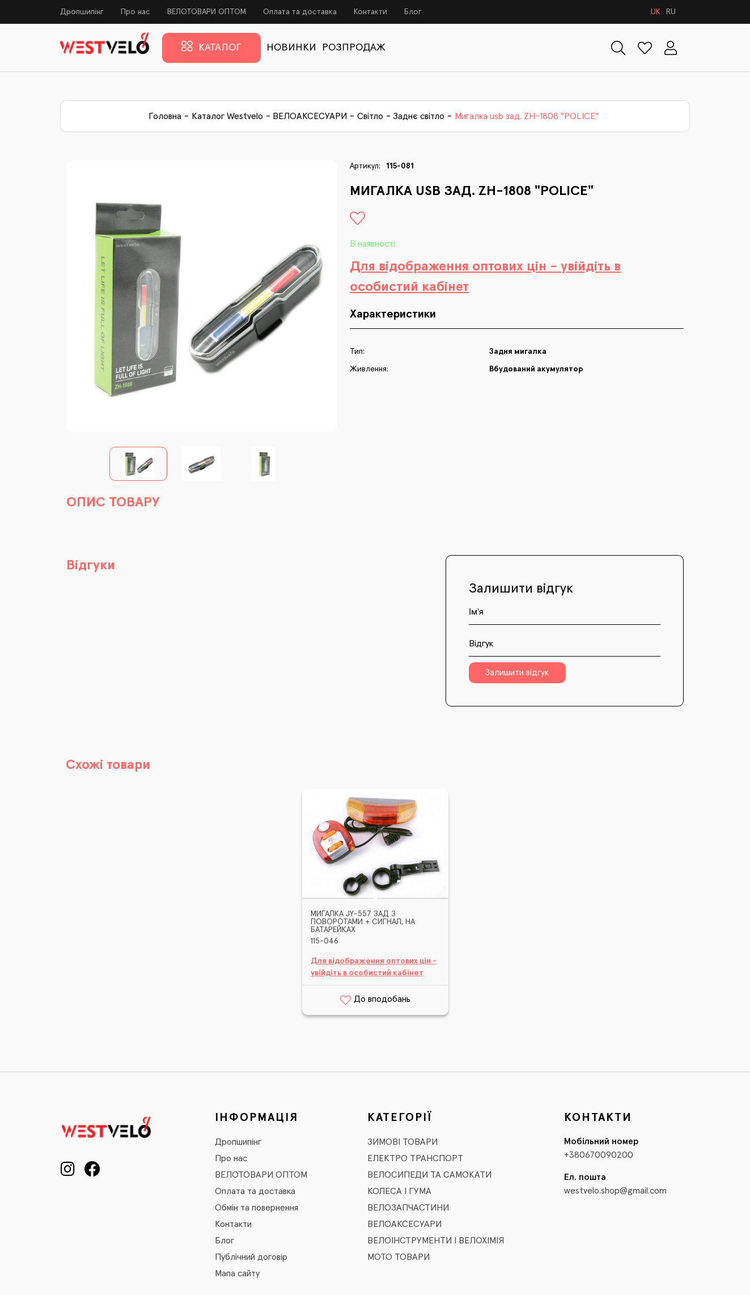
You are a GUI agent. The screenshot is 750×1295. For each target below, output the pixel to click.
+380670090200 (598, 1154)
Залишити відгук (517, 672)
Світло (370, 116)
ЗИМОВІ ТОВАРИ (402, 1141)
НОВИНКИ (291, 48)
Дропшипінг (82, 12)
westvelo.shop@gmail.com (615, 1190)
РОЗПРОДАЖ (353, 48)
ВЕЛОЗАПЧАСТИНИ (408, 1207)
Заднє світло (418, 116)
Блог (413, 12)
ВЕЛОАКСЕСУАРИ (310, 116)
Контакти (370, 12)
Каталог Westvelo (227, 116)
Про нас (135, 12)
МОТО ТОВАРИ (398, 1257)
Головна (165, 116)
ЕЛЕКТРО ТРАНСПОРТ (415, 1158)
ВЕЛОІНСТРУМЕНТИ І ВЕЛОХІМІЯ (435, 1240)
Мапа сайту (237, 1273)
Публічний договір (251, 1257)
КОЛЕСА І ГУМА (399, 1191)
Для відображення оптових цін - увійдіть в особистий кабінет (485, 277)
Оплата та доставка (300, 12)
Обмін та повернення (256, 1207)
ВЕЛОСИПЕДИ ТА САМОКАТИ (429, 1174)
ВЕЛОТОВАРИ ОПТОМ (206, 12)
